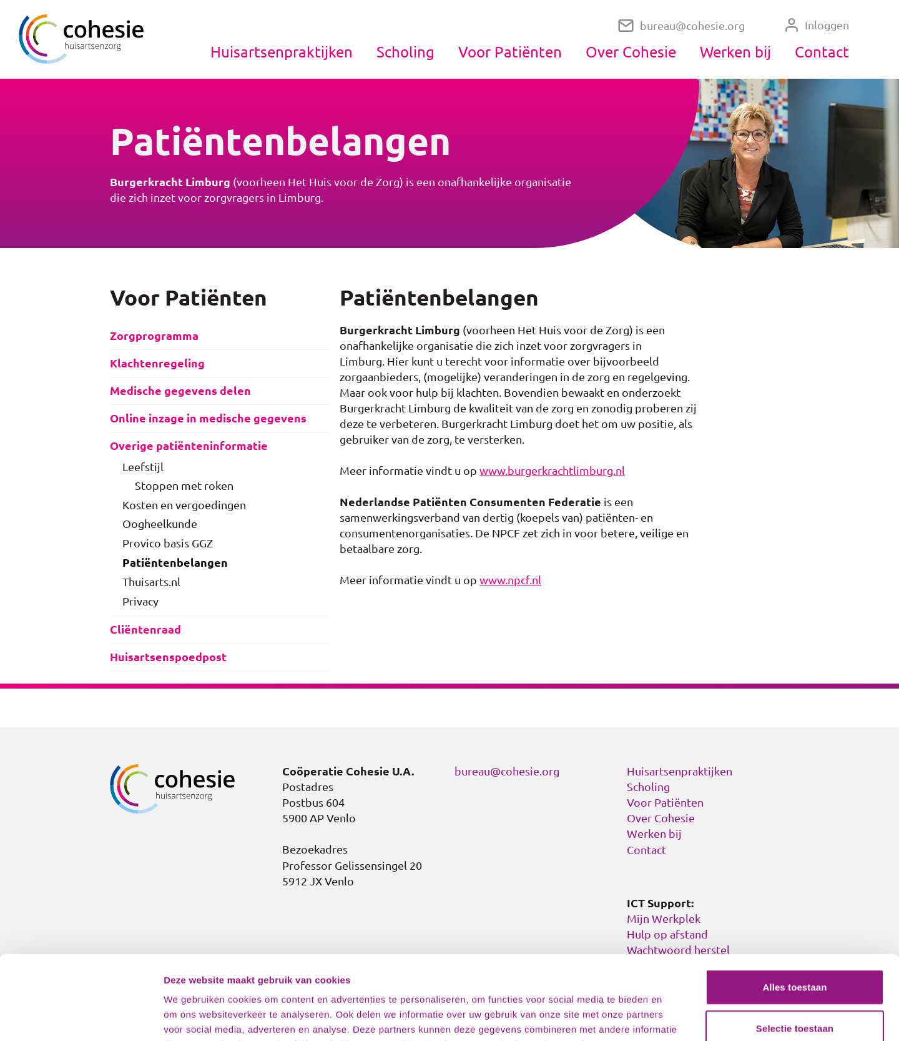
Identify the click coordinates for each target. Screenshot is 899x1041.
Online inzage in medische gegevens (208, 418)
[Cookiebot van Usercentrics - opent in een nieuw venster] (80, 1016)
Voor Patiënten (510, 52)
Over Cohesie (631, 52)
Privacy (140, 601)
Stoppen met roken (184, 485)
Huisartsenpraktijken (281, 52)
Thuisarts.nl (151, 581)
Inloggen (817, 25)
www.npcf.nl (510, 580)
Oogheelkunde (159, 523)
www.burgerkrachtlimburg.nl (552, 470)
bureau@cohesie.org (681, 25)
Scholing (405, 52)
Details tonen (674, 1016)
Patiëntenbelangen (175, 562)
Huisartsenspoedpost (168, 657)
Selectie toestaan (794, 949)
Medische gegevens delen (180, 390)
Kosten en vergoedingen (184, 505)
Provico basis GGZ (167, 543)
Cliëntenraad (145, 629)
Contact (822, 52)
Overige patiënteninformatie (189, 445)
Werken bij (735, 52)
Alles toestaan (794, 908)
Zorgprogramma (154, 335)
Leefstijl (143, 467)
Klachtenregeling (157, 363)
